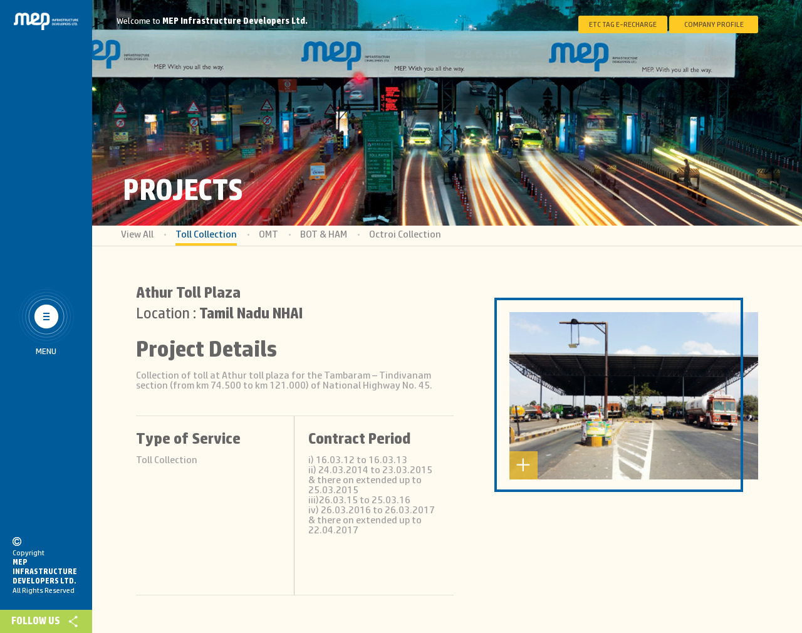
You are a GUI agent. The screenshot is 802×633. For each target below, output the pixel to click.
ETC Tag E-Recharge (623, 24)
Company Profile (714, 24)
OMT (268, 234)
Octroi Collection (405, 234)
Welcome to (212, 21)
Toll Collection (206, 234)
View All (137, 234)
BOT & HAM (323, 234)
